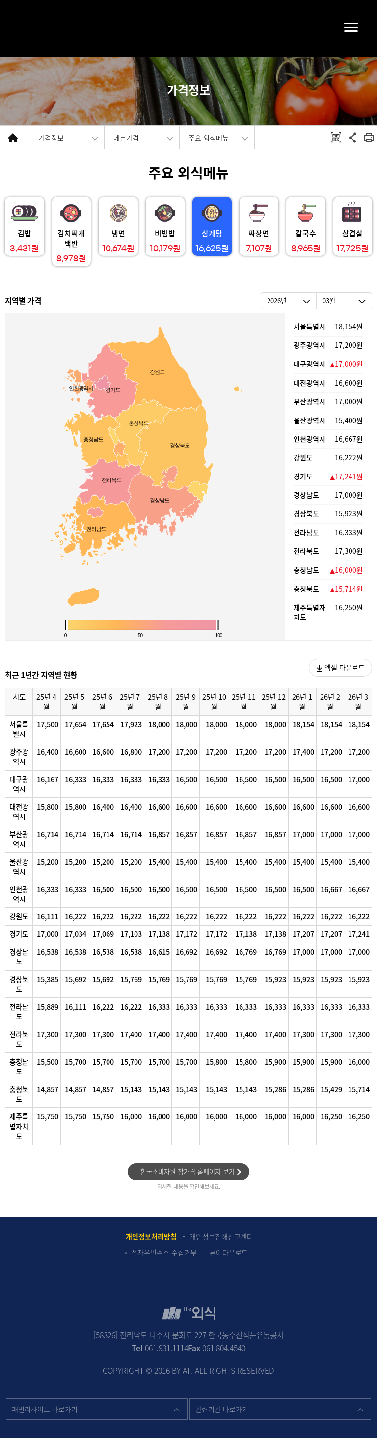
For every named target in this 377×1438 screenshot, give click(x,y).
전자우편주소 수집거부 (164, 1252)
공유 (353, 137)
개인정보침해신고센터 (221, 1236)
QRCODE (336, 137)
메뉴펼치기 (340, 27)
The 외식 (188, 27)
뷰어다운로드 (229, 1252)
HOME (13, 137)
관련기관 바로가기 (221, 1409)
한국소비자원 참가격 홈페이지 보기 (187, 1171)
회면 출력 (369, 137)
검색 (25, 28)
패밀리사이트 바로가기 (45, 1409)
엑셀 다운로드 (340, 667)
